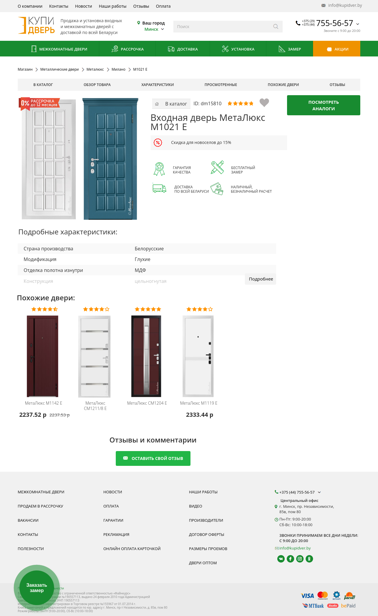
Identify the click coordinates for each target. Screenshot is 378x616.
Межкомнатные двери (58, 50)
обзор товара (97, 84)
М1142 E (43, 403)
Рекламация (116, 534)
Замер (289, 50)
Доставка (182, 50)
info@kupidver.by (341, 5)
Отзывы (141, 6)
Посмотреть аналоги (323, 105)
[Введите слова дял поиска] (221, 27)
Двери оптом (203, 562)
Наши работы (113, 6)
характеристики (157, 84)
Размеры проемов (208, 548)
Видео (195, 506)
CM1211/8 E (95, 406)
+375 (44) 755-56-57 (300, 492)
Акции (337, 50)
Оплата (163, 6)
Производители (206, 520)
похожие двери (283, 84)
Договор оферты (206, 534)
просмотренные (221, 84)
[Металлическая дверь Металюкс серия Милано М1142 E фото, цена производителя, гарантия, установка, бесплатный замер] (44, 352)
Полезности (31, 548)
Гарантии (113, 520)
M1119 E (198, 403)
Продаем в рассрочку (40, 506)
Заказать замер (36, 588)
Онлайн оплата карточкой (132, 548)
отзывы (337, 84)
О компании (30, 6)
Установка (237, 50)
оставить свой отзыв (153, 458)
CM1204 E (147, 403)
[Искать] (276, 27)
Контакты (59, 6)
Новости (83, 6)
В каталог (43, 84)
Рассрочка (127, 50)
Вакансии (28, 520)
